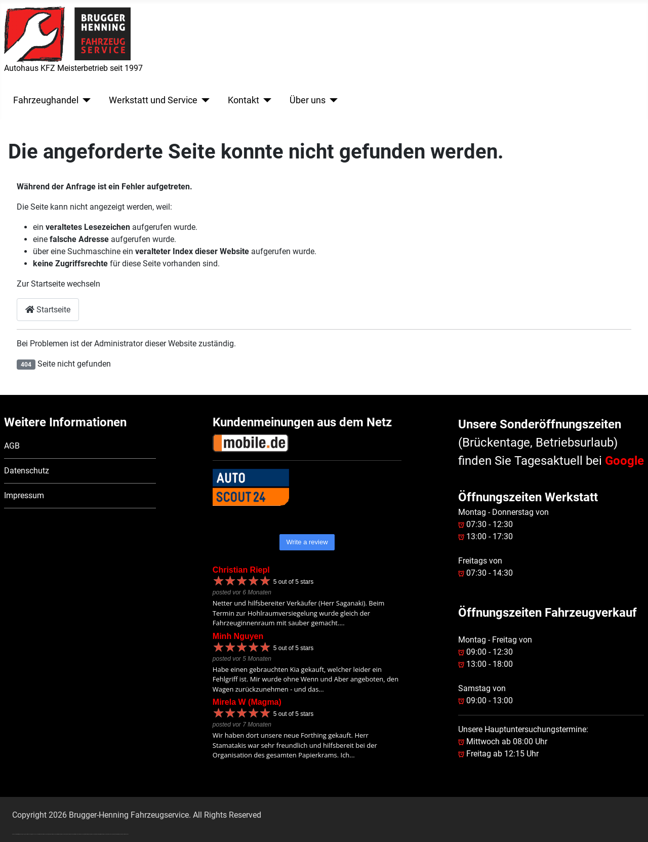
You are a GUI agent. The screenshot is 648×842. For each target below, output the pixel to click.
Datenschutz (26, 470)
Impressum (24, 495)
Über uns (308, 100)
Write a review (307, 542)
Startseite (47, 309)
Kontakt (243, 100)
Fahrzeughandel (45, 100)
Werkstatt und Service (153, 100)
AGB (12, 446)
